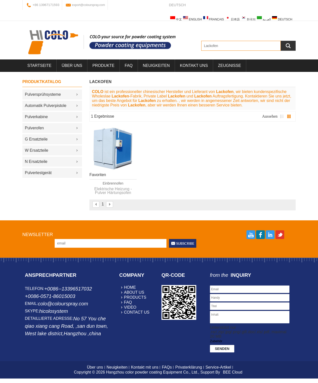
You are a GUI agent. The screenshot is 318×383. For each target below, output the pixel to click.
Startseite (39, 65)
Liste (281, 116)
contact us (137, 312)
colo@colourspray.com (63, 303)
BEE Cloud (232, 372)
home (130, 287)
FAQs (167, 367)
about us (134, 292)
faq (128, 302)
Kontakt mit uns (144, 367)
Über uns (95, 367)
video (130, 307)
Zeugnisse (229, 65)
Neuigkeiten (156, 65)
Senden (222, 349)
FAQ (129, 65)
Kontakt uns (194, 65)
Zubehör (216, 341)
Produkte (103, 65)
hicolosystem (53, 311)
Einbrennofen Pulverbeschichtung (113, 183)
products (135, 297)
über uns (72, 65)
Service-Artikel (218, 367)
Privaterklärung (188, 367)
